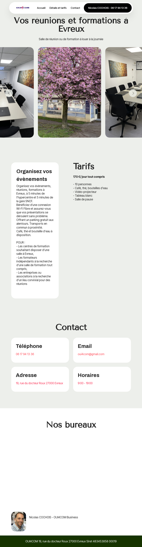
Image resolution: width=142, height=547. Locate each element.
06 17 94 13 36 (25, 354)
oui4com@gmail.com (91, 354)
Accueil (42, 7)
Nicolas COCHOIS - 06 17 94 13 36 (107, 7)
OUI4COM (31, 541)
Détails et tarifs (58, 7)
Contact (76, 7)
